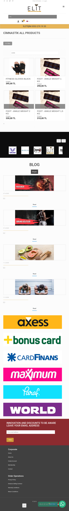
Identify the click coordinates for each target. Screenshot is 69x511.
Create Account (12, 461)
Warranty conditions (13, 487)
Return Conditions (13, 491)
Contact (10, 469)
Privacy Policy (12, 479)
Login (45, 1)
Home (10, 453)
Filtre (7, 43)
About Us (10, 457)
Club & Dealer (37, 1)
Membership (11, 465)
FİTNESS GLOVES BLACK (18, 79)
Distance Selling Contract (15, 483)
